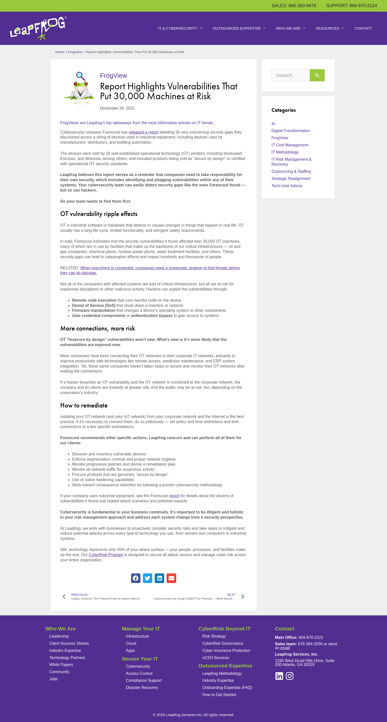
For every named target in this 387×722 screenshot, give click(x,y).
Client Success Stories (69, 643)
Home (59, 52)
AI (273, 124)
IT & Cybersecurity (183, 28)
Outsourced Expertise (242, 28)
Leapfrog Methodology (222, 673)
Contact (363, 28)
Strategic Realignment (290, 178)
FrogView (75, 52)
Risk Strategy (214, 636)
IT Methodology (285, 152)
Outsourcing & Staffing (291, 171)
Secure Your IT (140, 659)
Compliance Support (144, 680)
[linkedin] (289, 676)
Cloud (131, 643)
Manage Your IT (141, 628)
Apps (130, 650)
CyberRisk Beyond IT (224, 628)
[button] (135, 578)
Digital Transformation (290, 131)
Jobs (53, 679)
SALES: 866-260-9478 (294, 5)
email (285, 648)
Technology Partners (67, 658)
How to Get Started (219, 695)
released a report (143, 132)
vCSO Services (215, 658)
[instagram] (279, 676)
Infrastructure (137, 636)
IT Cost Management (289, 145)
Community (59, 672)
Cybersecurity (138, 666)
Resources (333, 28)
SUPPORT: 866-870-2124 (351, 5)
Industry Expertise (65, 650)
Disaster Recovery (142, 687)
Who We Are (293, 28)
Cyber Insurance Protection (226, 650)
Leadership (59, 636)
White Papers (61, 665)
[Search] (317, 75)
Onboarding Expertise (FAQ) (227, 687)
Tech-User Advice (286, 186)
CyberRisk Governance (222, 643)
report (174, 496)
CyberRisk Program (106, 555)
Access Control (139, 673)
